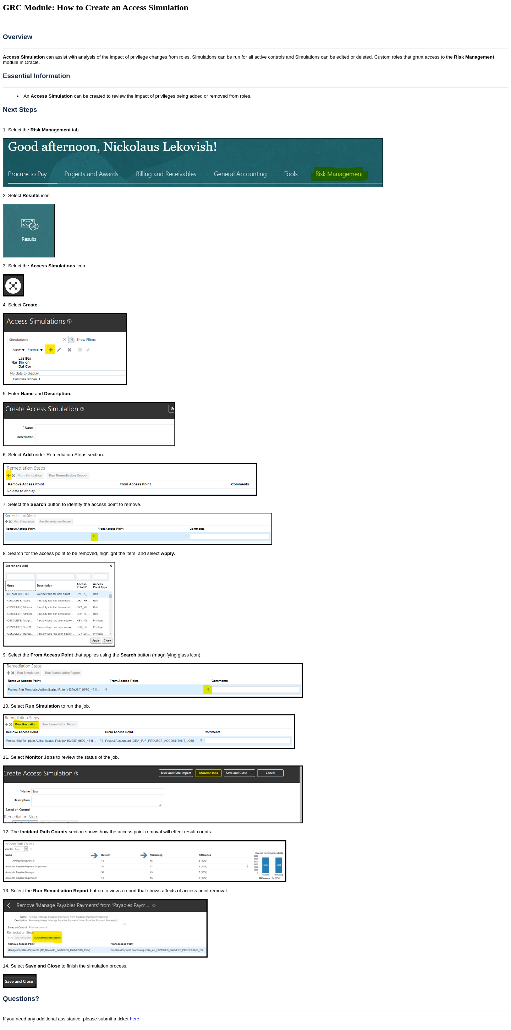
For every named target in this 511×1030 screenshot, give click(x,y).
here (134, 1018)
